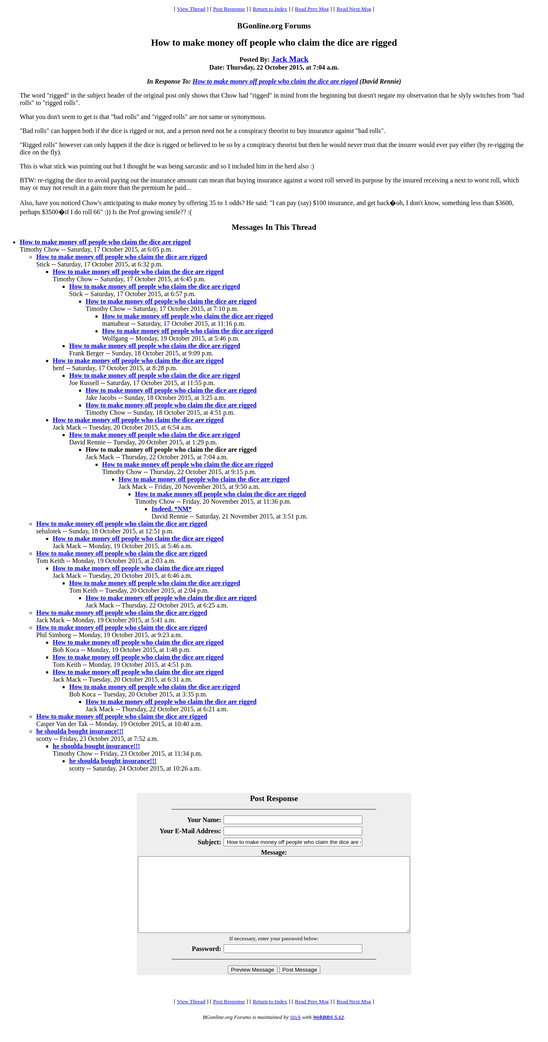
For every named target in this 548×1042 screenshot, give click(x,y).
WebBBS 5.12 (328, 1032)
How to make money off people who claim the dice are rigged (275, 81)
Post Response (229, 9)
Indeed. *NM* (172, 508)
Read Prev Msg (312, 9)
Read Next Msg (353, 9)
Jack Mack (289, 59)
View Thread (191, 9)
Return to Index (270, 9)
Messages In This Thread (274, 227)
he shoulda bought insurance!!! (80, 731)
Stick (295, 1032)
